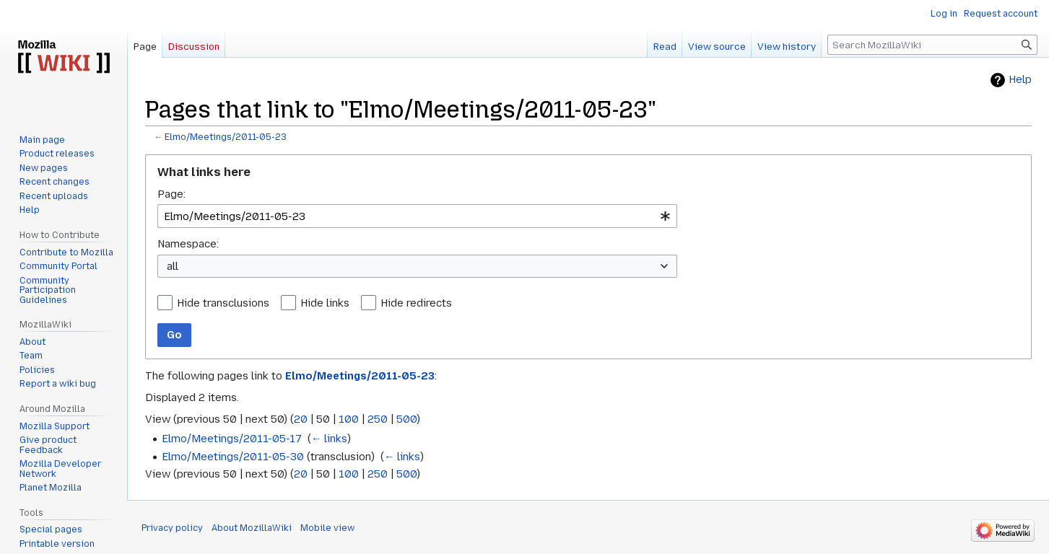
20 (301, 419)
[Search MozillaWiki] (932, 45)
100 (349, 419)
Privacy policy (172, 528)
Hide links (324, 302)
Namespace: (188, 243)
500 (406, 419)
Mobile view (327, 528)
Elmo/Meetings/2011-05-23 (226, 137)
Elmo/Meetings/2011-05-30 (233, 456)
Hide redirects (416, 302)
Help (1020, 80)
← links (329, 438)
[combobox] (417, 216)
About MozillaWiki (252, 528)
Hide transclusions (223, 302)
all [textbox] (172, 266)
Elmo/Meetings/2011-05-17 (232, 438)
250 (377, 419)
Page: (171, 194)
